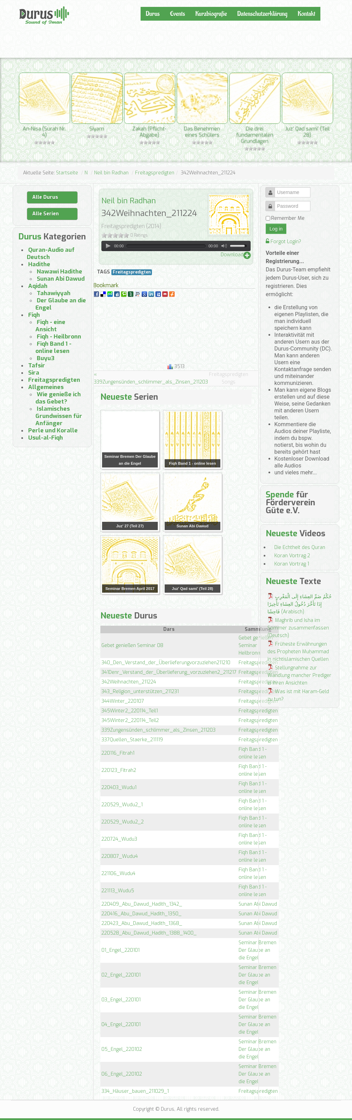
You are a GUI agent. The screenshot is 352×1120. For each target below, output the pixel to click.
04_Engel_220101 (121, 1024)
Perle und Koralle (53, 430)
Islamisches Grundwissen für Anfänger (58, 416)
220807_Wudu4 (119, 856)
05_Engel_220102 (121, 1049)
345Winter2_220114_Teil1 (129, 711)
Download (232, 254)
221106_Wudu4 (118, 873)
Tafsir (36, 365)
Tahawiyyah (53, 293)
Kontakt (306, 14)
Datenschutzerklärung (262, 14)
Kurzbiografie (211, 14)
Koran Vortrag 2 (292, 555)
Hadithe (39, 264)
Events (177, 14)
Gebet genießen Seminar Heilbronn (256, 645)
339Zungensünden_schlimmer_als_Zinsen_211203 (158, 730)
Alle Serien (45, 214)
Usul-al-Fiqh (45, 438)
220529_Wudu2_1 (122, 804)
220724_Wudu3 (119, 839)
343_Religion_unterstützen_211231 (140, 691)
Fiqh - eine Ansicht (50, 325)
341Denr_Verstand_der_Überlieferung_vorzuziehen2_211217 (168, 672)
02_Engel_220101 (121, 975)
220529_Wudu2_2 (122, 822)
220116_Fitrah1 (117, 753)
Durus (26, 5)
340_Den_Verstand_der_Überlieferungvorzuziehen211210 (165, 662)
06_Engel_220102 (121, 1074)
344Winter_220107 (122, 701)
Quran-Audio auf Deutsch (51, 253)
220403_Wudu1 (118, 787)
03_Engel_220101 (121, 1000)
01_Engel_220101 (120, 950)
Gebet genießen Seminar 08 (132, 645)
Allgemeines (46, 387)
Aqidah (37, 286)
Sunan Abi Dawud (258, 904)
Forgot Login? (283, 241)
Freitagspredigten (154, 173)
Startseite (67, 173)
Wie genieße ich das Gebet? (58, 398)
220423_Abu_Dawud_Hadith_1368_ (141, 923)
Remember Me (288, 218)
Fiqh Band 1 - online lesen (53, 347)
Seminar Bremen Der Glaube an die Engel (257, 950)
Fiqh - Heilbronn (59, 337)
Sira (33, 373)
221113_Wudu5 (117, 890)
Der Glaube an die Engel (60, 304)
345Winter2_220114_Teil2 (130, 720)
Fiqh (34, 315)
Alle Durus (45, 197)
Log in (276, 228)
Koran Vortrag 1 (291, 564)
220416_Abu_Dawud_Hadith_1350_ (141, 914)
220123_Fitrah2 (118, 770)
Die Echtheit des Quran (299, 547)
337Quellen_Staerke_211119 (132, 739)
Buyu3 (46, 358)
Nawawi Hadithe (59, 272)
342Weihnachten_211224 (128, 682)
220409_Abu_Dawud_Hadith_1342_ (141, 904)
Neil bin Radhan (111, 173)
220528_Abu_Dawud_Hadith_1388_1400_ (149, 933)
